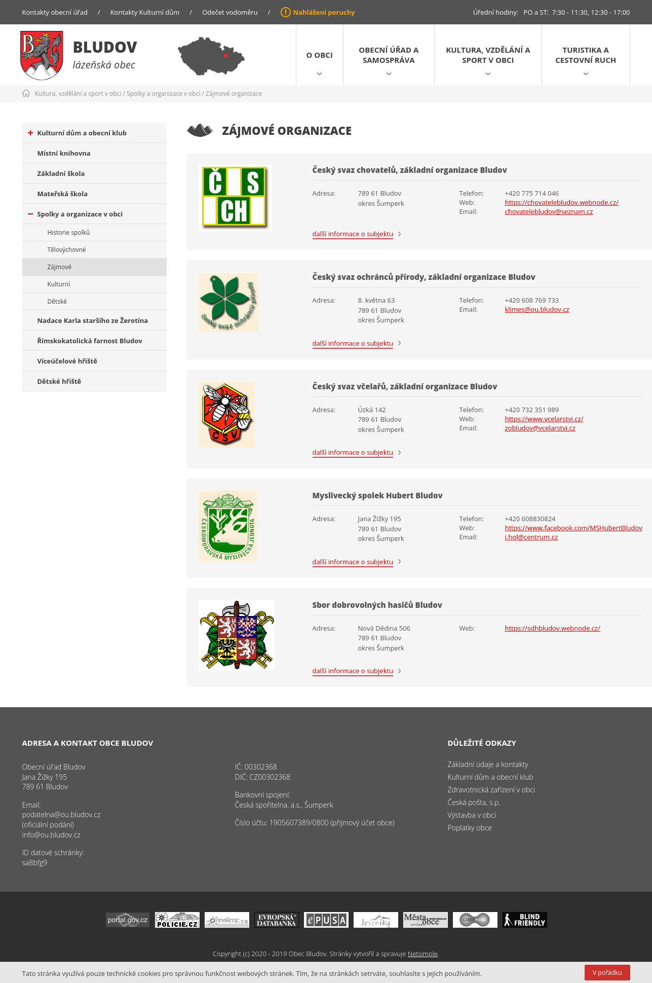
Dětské (57, 301)
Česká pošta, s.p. (474, 802)
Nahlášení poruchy (324, 12)
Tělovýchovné (67, 249)
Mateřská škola (62, 193)
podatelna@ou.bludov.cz (61, 814)
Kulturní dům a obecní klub (77, 132)
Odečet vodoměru (230, 12)
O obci (319, 55)
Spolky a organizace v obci (163, 93)
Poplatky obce (470, 827)
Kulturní (59, 284)
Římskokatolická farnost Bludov (89, 340)
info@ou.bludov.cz (51, 835)
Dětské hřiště (59, 381)
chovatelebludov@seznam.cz (549, 211)
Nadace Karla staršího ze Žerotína (92, 320)
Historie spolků (69, 232)
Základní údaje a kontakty (488, 764)
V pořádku (607, 972)
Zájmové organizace (234, 93)
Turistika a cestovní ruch (585, 55)
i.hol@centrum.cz (531, 536)
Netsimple (423, 953)
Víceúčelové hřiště (67, 361)
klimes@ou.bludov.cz (537, 309)
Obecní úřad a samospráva (388, 55)
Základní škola (61, 173)
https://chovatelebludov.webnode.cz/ (562, 202)
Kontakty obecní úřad (55, 12)
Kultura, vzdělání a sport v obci (488, 55)
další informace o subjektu (353, 233)
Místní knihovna (64, 153)
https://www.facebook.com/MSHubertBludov (573, 527)
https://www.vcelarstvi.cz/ (544, 418)
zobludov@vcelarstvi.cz (540, 427)
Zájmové (60, 267)
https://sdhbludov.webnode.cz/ (552, 628)
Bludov (105, 47)
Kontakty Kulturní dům (145, 12)
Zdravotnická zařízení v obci (491, 789)
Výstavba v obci (472, 815)
